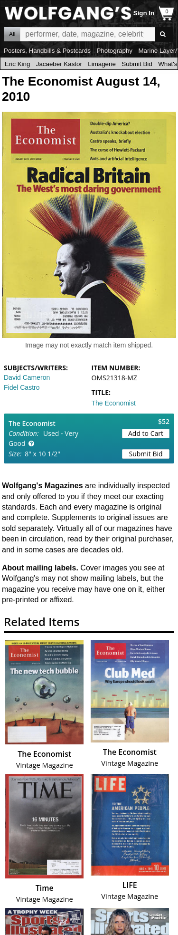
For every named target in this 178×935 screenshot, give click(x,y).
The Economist (114, 403)
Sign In (143, 13)
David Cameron (27, 377)
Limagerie (102, 63)
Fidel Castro (21, 387)
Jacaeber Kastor (59, 63)
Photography (114, 50)
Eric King (17, 63)
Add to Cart (145, 433)
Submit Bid (137, 63)
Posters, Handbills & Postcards (47, 50)
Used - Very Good (43, 438)
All (12, 34)
